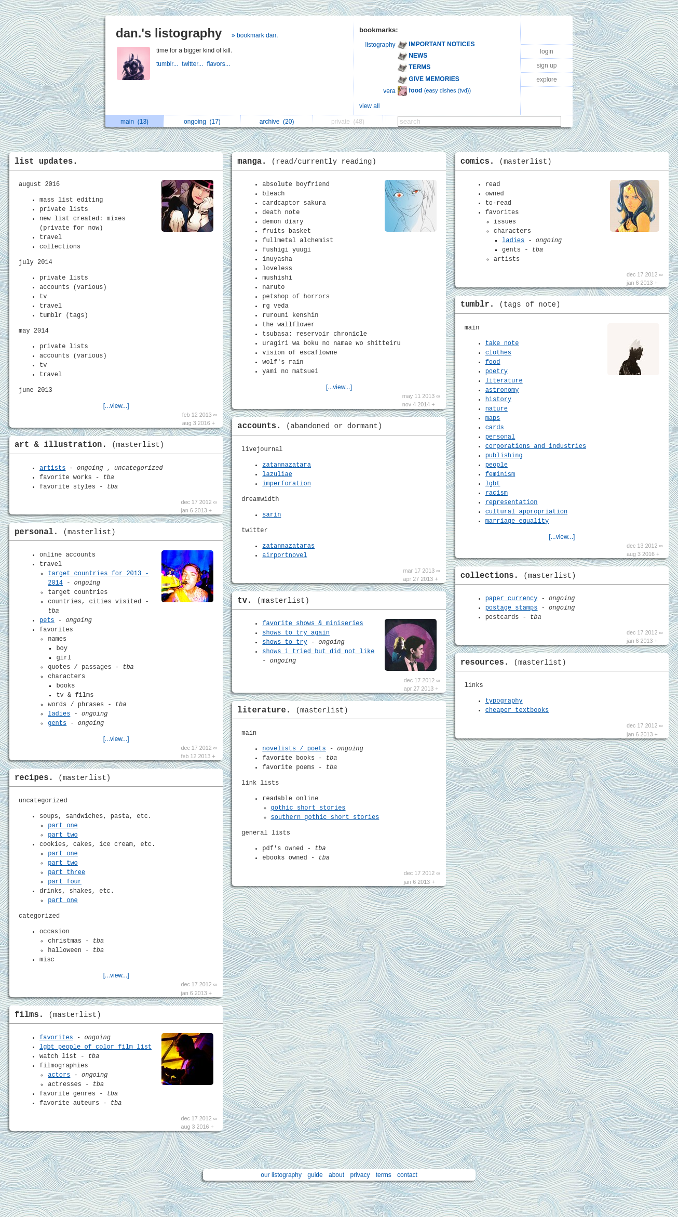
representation (511, 502)
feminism (500, 474)
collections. (520, 575)
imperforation (286, 483)
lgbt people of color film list (95, 1047)
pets (47, 620)
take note (502, 343)
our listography (281, 1175)
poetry (496, 371)
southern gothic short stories (325, 817)
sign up (547, 65)
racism (496, 493)
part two (63, 835)
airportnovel (284, 555)
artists (52, 468)
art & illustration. (92, 444)
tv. (275, 600)
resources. (516, 662)
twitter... (194, 64)
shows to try (284, 642)
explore (546, 79)
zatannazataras (288, 546)
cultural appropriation (526, 511)
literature (504, 381)
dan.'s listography (169, 33)
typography (504, 701)
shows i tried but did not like (318, 651)
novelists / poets (294, 748)
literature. (295, 710)
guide (314, 1175)
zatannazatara (286, 465)
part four (65, 881)
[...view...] (116, 405)
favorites (56, 1037)
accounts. (312, 426)
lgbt (492, 483)
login (546, 51)
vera (389, 91)
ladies (59, 714)
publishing (504, 455)
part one (63, 825)
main (134, 121)
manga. (309, 161)
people (496, 465)
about (336, 1175)
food (492, 362)
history (498, 399)
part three (66, 872)
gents (57, 723)
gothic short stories (308, 808)
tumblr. (513, 304)
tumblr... (169, 64)
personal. (68, 532)
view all (369, 106)
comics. (508, 161)
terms (383, 1175)
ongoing (202, 121)
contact (407, 1175)
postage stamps (511, 608)
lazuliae (277, 474)
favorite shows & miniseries (312, 623)
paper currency (511, 598)
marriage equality (517, 521)
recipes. (65, 778)
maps (492, 418)
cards (494, 427)
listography (380, 44)
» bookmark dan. (255, 35)
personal (500, 437)
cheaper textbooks (517, 710)
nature (496, 409)
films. (60, 1015)
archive (277, 121)
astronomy (502, 390)
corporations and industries (535, 446)
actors (59, 1075)
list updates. (46, 161)
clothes (498, 352)
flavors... (219, 64)
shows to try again (296, 633)
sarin (271, 515)
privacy (360, 1175)
